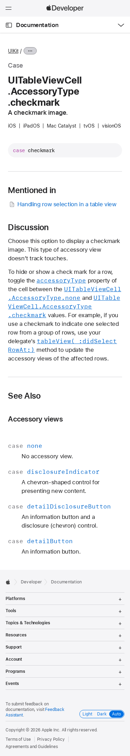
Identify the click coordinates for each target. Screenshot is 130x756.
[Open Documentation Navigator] (9, 25)
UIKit (13, 51)
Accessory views (35, 419)
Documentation (37, 24)
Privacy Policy (51, 739)
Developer (31, 582)
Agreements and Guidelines (32, 746)
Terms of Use (18, 739)
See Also (24, 396)
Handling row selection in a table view (62, 204)
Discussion (28, 227)
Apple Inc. (51, 730)
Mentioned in (32, 190)
